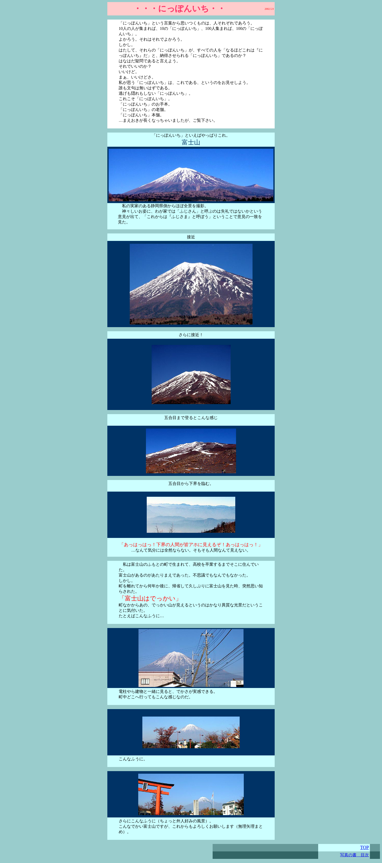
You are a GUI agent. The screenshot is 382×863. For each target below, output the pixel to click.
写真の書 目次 (354, 855)
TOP (364, 847)
